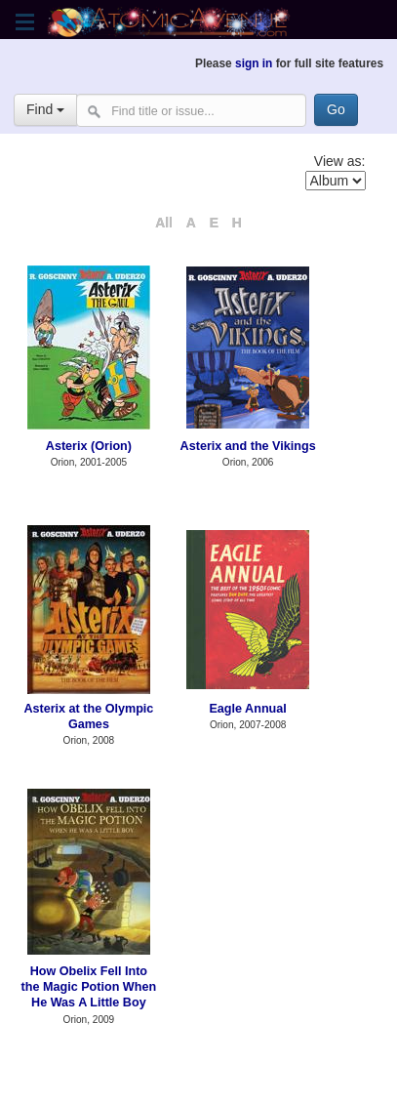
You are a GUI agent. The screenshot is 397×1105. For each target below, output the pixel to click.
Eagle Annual (247, 709)
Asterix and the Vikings (248, 446)
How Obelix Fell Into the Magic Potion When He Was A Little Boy (89, 987)
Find (45, 109)
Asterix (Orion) (89, 446)
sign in (253, 63)
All (164, 222)
